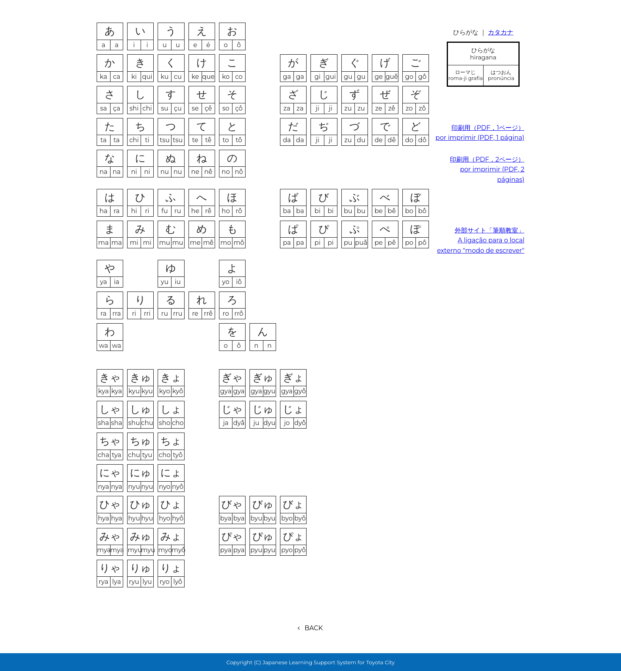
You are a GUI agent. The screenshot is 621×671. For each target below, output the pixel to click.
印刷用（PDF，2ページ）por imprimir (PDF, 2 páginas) (487, 169)
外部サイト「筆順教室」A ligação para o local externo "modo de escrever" (480, 240)
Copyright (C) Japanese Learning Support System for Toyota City (311, 662)
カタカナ (500, 32)
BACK (314, 628)
